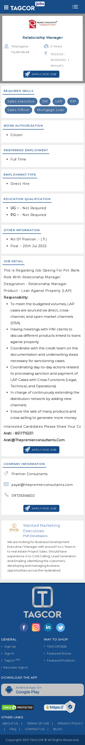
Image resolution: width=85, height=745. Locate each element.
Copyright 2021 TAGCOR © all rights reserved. (42, 740)
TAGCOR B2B (55, 646)
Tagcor (10, 660)
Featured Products (59, 660)
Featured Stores (57, 653)
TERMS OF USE (33, 723)
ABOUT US (9, 723)
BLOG (53, 729)
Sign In (7, 653)
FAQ (8, 729)
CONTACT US (30, 729)
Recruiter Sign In (14, 667)
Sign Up (8, 646)
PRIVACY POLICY (66, 723)
